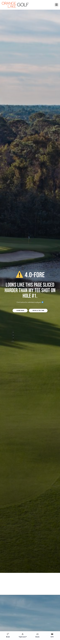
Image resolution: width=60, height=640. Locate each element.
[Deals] (37, 635)
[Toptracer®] (23, 635)
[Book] (8, 635)
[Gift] (52, 635)
